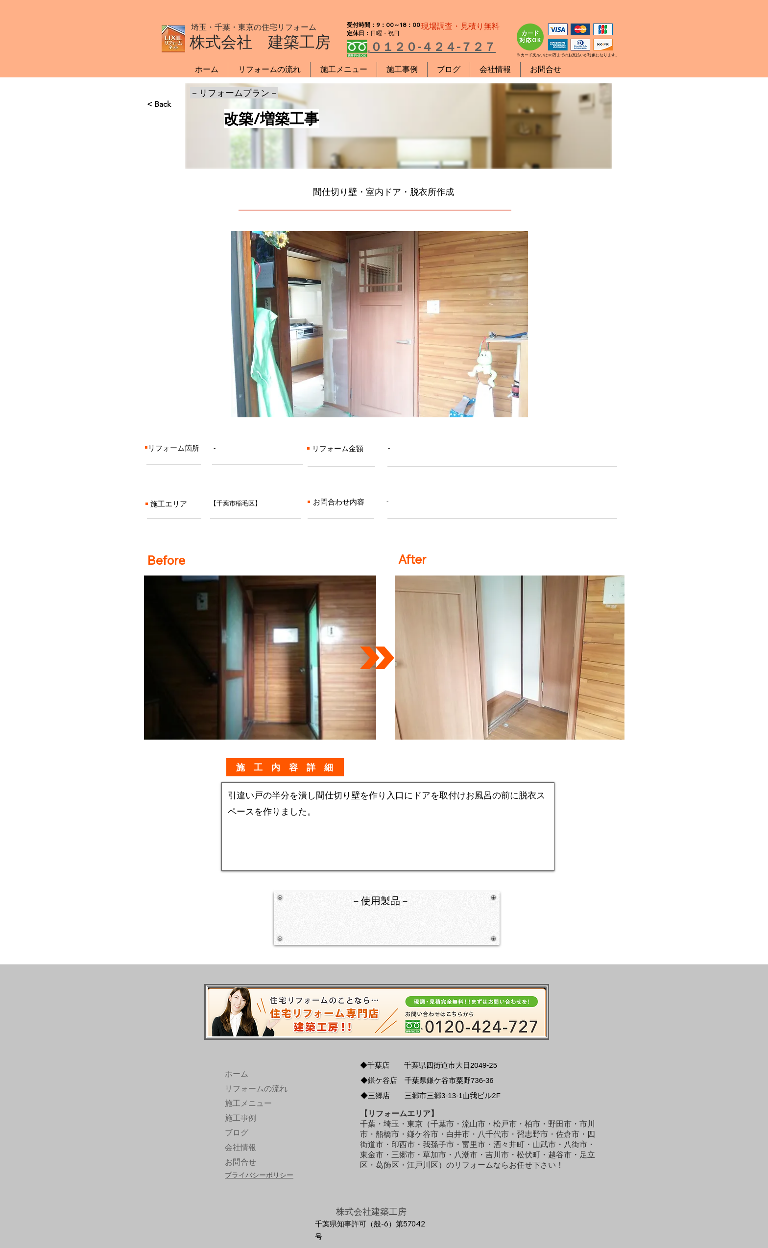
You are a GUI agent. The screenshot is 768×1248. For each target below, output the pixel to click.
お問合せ (240, 1162)
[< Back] (179, 104)
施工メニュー (247, 1103)
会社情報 (240, 1147)
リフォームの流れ (247, 1088)
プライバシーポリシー (259, 1175)
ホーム (236, 1074)
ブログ (236, 1132)
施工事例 (240, 1118)
